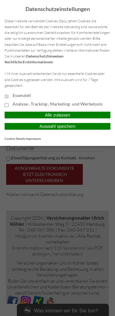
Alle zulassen (57, 115)
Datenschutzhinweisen (44, 56)
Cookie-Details (15, 138)
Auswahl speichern (58, 126)
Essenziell (18, 96)
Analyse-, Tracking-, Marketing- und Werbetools (54, 104)
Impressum (33, 138)
